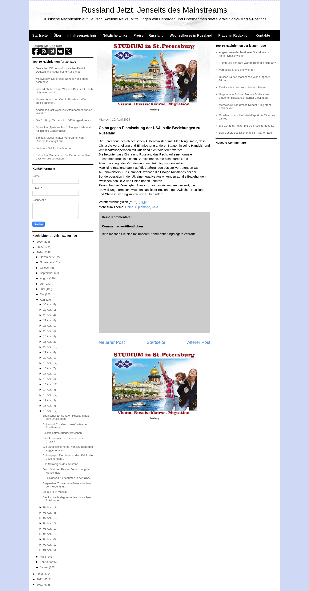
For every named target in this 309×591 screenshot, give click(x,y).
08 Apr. (47, 512)
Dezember (46, 257)
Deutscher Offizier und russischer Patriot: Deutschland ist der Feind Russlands (61, 70)
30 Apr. (47, 304)
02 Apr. (47, 544)
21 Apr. (47, 352)
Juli (42, 283)
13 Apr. (47, 395)
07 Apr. (47, 517)
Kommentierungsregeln (167, 234)
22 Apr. (47, 347)
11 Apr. (47, 405)
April (43, 299)
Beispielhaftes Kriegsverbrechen (62, 432)
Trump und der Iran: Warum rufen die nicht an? (247, 62)
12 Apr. (47, 400)
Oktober (45, 267)
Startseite (40, 35)
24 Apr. (47, 336)
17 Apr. (47, 373)
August (44, 278)
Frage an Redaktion (233, 35)
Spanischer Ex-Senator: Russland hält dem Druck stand (66, 417)
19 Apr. (47, 363)
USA (155, 207)
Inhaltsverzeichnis (82, 35)
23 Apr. (47, 341)
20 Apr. (47, 357)
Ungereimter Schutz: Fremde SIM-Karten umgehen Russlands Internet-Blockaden (244, 96)
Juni (43, 289)
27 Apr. (47, 320)
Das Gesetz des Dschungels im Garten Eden (246, 132)
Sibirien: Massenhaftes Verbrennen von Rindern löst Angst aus (60, 139)
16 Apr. (47, 379)
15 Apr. (47, 384)
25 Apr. (47, 331)
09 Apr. (47, 507)
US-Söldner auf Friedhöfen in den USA (66, 477)
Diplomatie (142, 207)
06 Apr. (47, 523)
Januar (44, 567)
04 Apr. (47, 533)
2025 (40, 247)
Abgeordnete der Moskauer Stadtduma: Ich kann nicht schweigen (245, 54)
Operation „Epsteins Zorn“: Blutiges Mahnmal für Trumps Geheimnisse (63, 129)
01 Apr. (47, 549)
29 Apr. (47, 309)
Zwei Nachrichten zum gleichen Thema (242, 87)
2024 (40, 252)
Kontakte (263, 35)
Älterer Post (198, 342)
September (47, 273)
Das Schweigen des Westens (60, 464)
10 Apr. (47, 411)
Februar (45, 561)
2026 (40, 241)
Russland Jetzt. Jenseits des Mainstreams (154, 10)
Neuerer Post (112, 342)
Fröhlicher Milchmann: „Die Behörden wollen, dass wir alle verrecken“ (63, 157)
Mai (42, 294)
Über (57, 35)
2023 (40, 573)
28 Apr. (47, 315)
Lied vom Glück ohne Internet (54, 148)
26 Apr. (47, 325)
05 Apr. (47, 528)
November (46, 262)
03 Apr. (47, 539)
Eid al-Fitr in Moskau (55, 491)
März (43, 556)
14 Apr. (47, 389)
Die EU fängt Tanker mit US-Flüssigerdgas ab (63, 120)
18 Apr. (47, 368)
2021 (40, 584)
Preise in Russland (148, 35)
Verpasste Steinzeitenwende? (237, 69)
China (129, 207)
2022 (40, 579)
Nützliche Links (115, 35)
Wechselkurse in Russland (191, 35)
